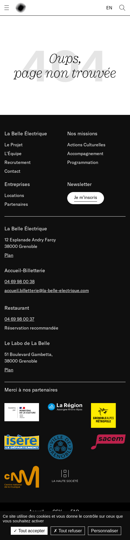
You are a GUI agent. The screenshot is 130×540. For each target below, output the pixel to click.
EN (109, 7)
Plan (8, 255)
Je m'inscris (85, 197)
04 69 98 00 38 (19, 281)
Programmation (82, 162)
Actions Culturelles (86, 144)
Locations (14, 195)
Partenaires (16, 204)
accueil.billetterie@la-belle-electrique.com (46, 290)
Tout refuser (68, 530)
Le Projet (13, 144)
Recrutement (17, 162)
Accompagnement (85, 153)
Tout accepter (29, 530)
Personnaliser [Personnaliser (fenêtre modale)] (104, 530)
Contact (12, 171)
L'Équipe (13, 153)
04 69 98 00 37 (19, 319)
